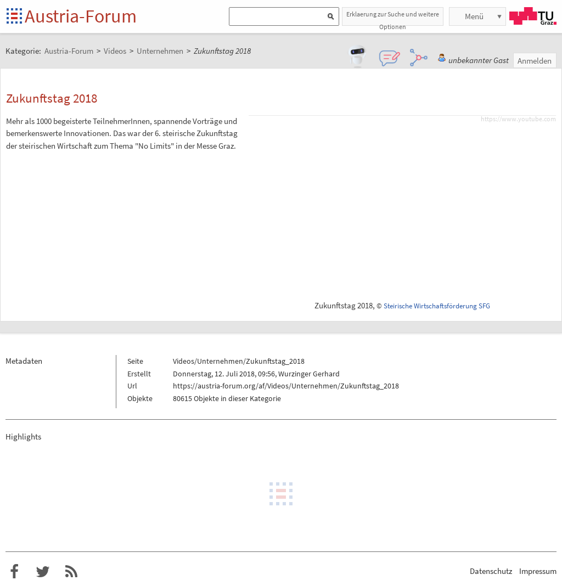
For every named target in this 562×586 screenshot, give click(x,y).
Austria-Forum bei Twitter (43, 572)
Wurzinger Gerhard (309, 374)
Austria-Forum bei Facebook (14, 572)
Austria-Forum (81, 15)
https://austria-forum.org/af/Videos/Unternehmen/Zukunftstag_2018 (286, 386)
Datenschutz (491, 571)
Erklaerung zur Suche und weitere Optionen (392, 18)
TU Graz (533, 16)
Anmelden (535, 60)
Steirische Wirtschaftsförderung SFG (437, 306)
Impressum (538, 571)
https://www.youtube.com (518, 119)
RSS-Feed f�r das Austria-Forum (71, 572)
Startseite (15, 16)
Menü (474, 16)
